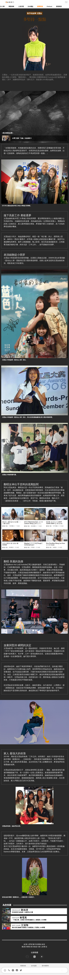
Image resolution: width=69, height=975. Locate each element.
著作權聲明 (45, 965)
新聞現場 (40, 6)
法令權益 (30, 6)
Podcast (49, 6)
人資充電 (21, 6)
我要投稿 (23, 965)
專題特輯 (11, 6)
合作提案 (34, 965)
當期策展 (59, 6)
